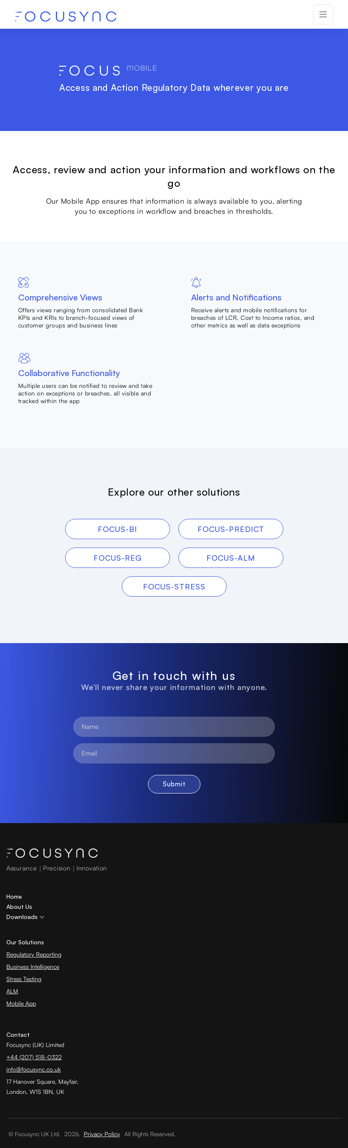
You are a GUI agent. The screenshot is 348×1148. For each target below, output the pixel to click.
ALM (12, 991)
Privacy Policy (102, 1133)
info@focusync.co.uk (33, 1069)
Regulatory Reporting (33, 954)
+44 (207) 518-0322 (34, 1057)
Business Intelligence (32, 966)
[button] (323, 14)
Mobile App (21, 1003)
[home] (65, 16)
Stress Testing (23, 978)
